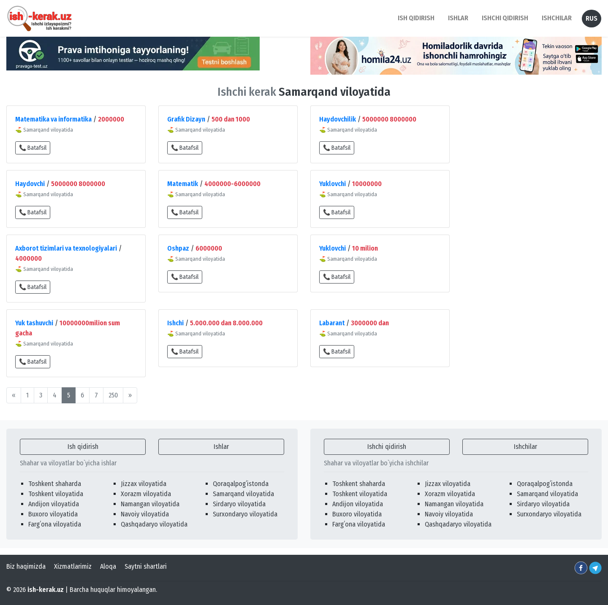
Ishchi (175, 323)
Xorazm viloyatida (146, 494)
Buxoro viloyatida (53, 514)
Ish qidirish (83, 447)
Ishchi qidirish (505, 18)
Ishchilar (525, 447)
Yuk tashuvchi (34, 323)
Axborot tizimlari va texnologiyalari (66, 248)
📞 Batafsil (32, 147)
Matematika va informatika (53, 119)
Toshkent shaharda (54, 484)
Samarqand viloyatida (243, 494)
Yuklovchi (332, 184)
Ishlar (221, 447)
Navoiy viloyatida (145, 514)
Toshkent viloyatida (55, 494)
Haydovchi (30, 184)
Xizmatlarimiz (73, 566)
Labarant (332, 323)
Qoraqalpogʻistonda (241, 484)
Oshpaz (178, 248)
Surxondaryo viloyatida (245, 514)
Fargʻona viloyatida (54, 524)
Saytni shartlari (146, 566)
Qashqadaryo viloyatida (154, 524)
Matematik (182, 184)
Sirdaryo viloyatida (239, 504)
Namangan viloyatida (150, 504)
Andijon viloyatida (53, 504)
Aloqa (108, 566)
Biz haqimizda (26, 566)
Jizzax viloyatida (143, 484)
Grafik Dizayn (186, 119)
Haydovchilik (337, 119)
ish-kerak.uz (45, 590)
